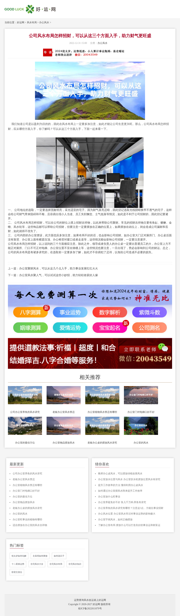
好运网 (20, 22)
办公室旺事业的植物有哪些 (27, 519)
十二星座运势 (18, 564)
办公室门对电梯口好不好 (141, 412)
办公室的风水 (141, 442)
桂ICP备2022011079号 (90, 608)
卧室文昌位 (17, 572)
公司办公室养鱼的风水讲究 (25, 412)
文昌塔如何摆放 (40, 556)
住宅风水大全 (37, 564)
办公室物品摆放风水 (64, 442)
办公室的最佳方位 (25, 442)
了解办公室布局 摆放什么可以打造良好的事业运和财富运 (129, 525)
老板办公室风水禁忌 (64, 412)
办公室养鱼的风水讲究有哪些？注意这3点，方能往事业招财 (130, 508)
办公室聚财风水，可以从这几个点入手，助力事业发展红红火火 (58, 268)
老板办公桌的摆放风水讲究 (102, 442)
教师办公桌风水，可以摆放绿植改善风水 (120, 473)
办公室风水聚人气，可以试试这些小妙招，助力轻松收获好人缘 (58, 275)
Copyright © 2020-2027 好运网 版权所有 (89, 604)
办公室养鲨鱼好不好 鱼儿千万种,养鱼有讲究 (122, 502)
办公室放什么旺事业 (109, 496)
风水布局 (32, 22)
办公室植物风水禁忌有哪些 (102, 412)
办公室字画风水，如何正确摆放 (115, 519)
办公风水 (44, 22)
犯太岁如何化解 (19, 556)
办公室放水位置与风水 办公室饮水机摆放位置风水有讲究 (129, 479)
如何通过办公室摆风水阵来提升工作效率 (120, 490)
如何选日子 (59, 556)
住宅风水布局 (56, 564)
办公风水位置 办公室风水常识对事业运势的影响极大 (126, 513)
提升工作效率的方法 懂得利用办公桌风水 (120, 485)
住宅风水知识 (75, 564)
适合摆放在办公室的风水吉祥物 (30, 525)
